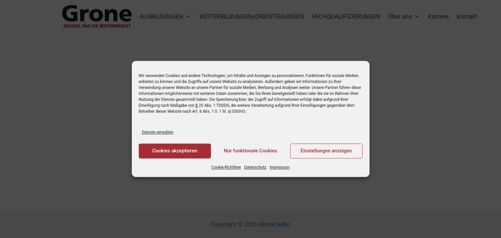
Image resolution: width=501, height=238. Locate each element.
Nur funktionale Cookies (250, 151)
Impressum (279, 167)
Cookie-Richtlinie (226, 167)
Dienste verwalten (158, 132)
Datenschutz (255, 167)
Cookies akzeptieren (174, 151)
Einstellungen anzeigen (326, 151)
